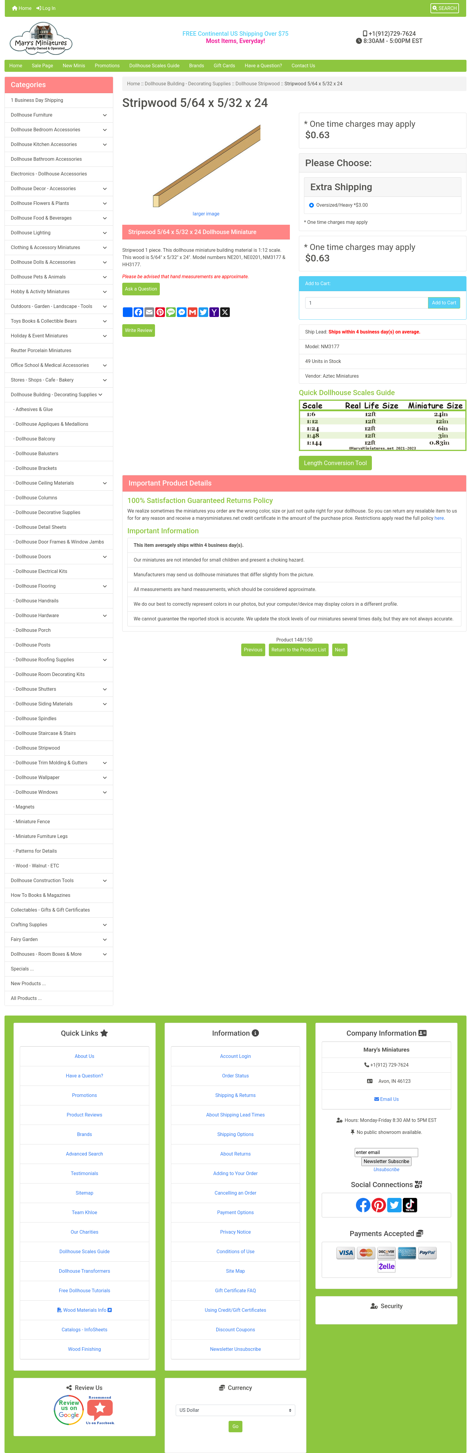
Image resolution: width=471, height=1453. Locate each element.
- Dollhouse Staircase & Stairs (43, 733)
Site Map (235, 1271)
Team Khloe (84, 1212)
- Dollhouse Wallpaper (59, 777)
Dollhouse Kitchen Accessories (59, 144)
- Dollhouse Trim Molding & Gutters (59, 763)
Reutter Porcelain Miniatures (41, 350)
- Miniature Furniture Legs (39, 836)
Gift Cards (224, 66)
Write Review (138, 330)
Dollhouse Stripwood (257, 84)
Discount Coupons (235, 1330)
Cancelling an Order (235, 1193)
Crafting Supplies (59, 925)
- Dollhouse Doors (59, 556)
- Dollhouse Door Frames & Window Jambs (57, 542)
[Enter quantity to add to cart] (366, 303)
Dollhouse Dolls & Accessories (59, 262)
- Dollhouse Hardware (59, 615)
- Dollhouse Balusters (34, 453)
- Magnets (23, 807)
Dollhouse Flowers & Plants (59, 203)
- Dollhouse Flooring (59, 586)
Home (22, 8)
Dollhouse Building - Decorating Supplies (188, 84)
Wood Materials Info (84, 1310)
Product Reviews (84, 1115)
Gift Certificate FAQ (235, 1290)
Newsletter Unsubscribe (235, 1349)
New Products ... (28, 983)
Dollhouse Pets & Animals (59, 277)
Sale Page (42, 66)
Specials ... (22, 969)
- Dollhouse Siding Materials (59, 704)
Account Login (235, 1056)
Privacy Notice (235, 1232)
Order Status (235, 1076)
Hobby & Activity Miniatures (59, 291)
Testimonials (84, 1173)
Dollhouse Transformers (84, 1271)
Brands (196, 66)
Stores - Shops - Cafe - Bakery (59, 380)
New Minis (74, 66)
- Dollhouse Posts (30, 645)
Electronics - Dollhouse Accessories (49, 174)
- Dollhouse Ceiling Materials (59, 483)
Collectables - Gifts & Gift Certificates (50, 910)
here (439, 518)
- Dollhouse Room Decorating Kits (48, 674)
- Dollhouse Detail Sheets (38, 527)
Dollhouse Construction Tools (59, 880)
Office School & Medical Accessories (59, 365)
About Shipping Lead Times (235, 1115)
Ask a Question (141, 289)
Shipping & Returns (235, 1095)
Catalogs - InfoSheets (84, 1330)
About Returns (235, 1154)
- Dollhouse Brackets (34, 468)
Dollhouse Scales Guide (154, 66)
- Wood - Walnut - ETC (35, 866)
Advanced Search (84, 1154)
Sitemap (84, 1193)
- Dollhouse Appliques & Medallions (49, 424)
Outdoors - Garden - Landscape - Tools (59, 306)
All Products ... (26, 998)
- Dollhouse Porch (31, 630)
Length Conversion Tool (335, 463)
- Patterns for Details (34, 851)
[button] (444, 8)
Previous (253, 650)
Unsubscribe (387, 1169)
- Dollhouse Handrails (35, 601)
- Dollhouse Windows (59, 792)
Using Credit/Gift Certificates (235, 1310)
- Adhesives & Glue (32, 409)
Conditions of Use (235, 1251)
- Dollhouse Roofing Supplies (59, 660)
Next (340, 650)
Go (235, 1426)
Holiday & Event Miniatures (59, 336)
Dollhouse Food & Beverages (59, 218)
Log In (46, 8)
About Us (84, 1056)
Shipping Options (235, 1134)
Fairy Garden (59, 939)
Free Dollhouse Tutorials (84, 1290)
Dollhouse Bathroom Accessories (46, 159)
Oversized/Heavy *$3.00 (342, 205)
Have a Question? (263, 66)
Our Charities (84, 1232)
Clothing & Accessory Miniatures (59, 247)
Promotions (107, 66)
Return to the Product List (299, 650)
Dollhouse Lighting (59, 233)
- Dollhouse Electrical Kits (39, 571)
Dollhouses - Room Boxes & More (59, 954)
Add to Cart (444, 303)
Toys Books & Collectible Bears (59, 321)
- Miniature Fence (30, 821)
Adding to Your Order (235, 1173)
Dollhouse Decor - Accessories (59, 188)
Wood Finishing (84, 1349)
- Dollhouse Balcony (33, 439)
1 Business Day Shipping (37, 100)
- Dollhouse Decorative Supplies (46, 512)
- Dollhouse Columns (34, 498)
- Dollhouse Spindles (33, 718)
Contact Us (303, 66)
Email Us (386, 1099)
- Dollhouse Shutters (59, 689)
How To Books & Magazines (40, 895)
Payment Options (235, 1212)
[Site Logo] (81, 38)
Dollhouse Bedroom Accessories (59, 130)
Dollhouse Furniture (59, 115)
